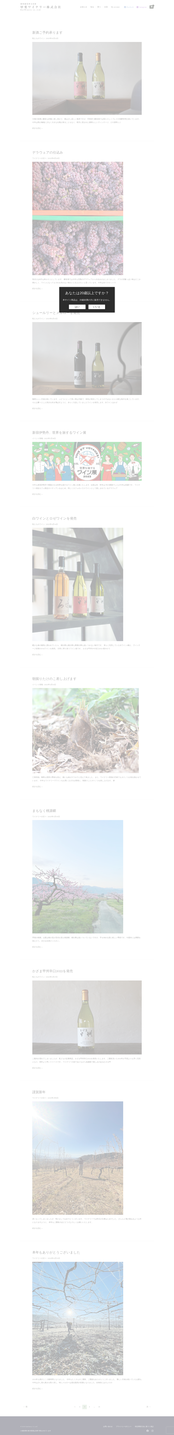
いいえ (96, 306)
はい (77, 306)
